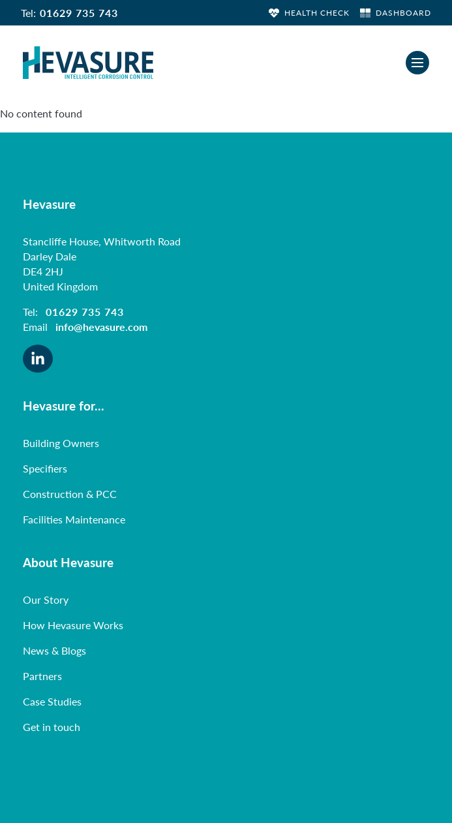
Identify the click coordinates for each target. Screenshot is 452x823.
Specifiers (45, 468)
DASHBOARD (395, 12)
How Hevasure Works (73, 624)
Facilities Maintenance (74, 519)
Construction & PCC (70, 493)
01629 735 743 (79, 12)
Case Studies (52, 701)
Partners (42, 675)
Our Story (45, 599)
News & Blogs (54, 650)
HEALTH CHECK (309, 12)
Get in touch (51, 726)
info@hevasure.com (101, 326)
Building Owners (61, 442)
